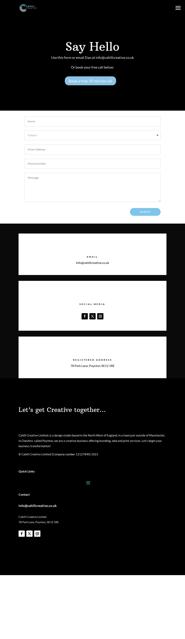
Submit (145, 211)
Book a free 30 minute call (90, 80)
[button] (177, 7)
